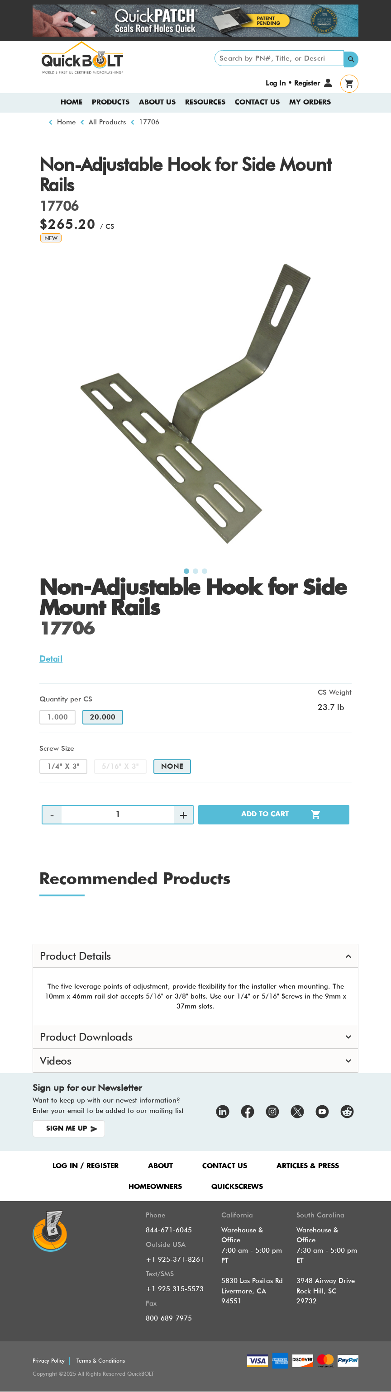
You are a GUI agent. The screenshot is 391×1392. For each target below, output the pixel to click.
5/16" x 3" (120, 766)
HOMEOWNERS (155, 1187)
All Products (107, 122)
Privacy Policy (49, 1360)
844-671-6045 (169, 1230)
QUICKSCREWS (237, 1187)
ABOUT (160, 1166)
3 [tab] (204, 571)
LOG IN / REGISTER (85, 1166)
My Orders (310, 102)
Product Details (75, 955)
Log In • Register (293, 83)
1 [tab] (186, 571)
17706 (149, 122)
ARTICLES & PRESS (308, 1166)
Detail (50, 658)
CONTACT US (224, 1166)
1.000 (57, 717)
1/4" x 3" (63, 766)
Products (110, 102)
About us (157, 102)
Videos (56, 1060)
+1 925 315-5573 (175, 1289)
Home (71, 102)
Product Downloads (86, 1036)
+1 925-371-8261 (175, 1259)
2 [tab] (195, 571)
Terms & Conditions (100, 1360)
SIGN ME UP (66, 1129)
